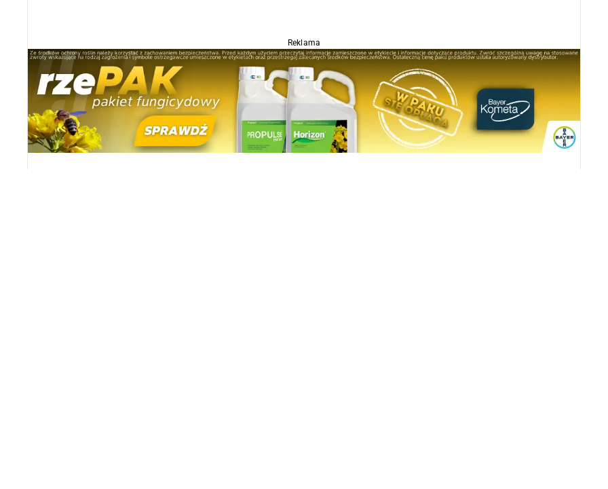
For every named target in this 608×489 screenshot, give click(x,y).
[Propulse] (304, 100)
